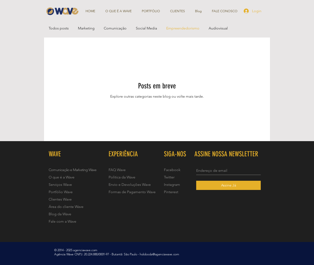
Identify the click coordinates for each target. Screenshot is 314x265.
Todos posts (59, 28)
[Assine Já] (228, 185)
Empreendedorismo (182, 28)
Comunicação (115, 28)
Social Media (146, 28)
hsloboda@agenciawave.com (159, 254)
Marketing (86, 28)
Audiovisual (218, 28)
